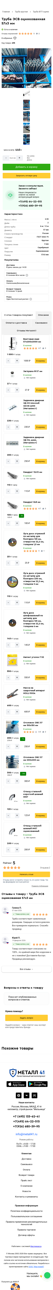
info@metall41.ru (26, 1134)
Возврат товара (26, 1175)
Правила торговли (26, 1230)
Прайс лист (26, 1180)
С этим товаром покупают (18, 315)
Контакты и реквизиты (26, 1196)
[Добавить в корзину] (26, 167)
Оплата (26, 1169)
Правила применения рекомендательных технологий (26, 1223)
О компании (26, 1186)
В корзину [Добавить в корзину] (40, 361)
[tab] (22, 85)
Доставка (26, 1159)
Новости (26, 1191)
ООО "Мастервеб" (36, 1267)
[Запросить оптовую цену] (26, 175)
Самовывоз (41, 323)
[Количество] (12, 158)
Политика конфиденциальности (26, 1211)
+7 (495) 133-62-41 (26, 1116)
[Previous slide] (6, 68)
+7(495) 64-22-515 (30, 201)
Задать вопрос (26, 1018)
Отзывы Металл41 (26, 331)
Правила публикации (40, 886)
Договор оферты (26, 1235)
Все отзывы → (26, 969)
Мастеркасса (35, 1246)
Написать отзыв (26, 874)
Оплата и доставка (16, 323)
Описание (43, 315)
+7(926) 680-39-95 (30, 205)
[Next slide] (46, 68)
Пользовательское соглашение (26, 1216)
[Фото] (26, 68)
